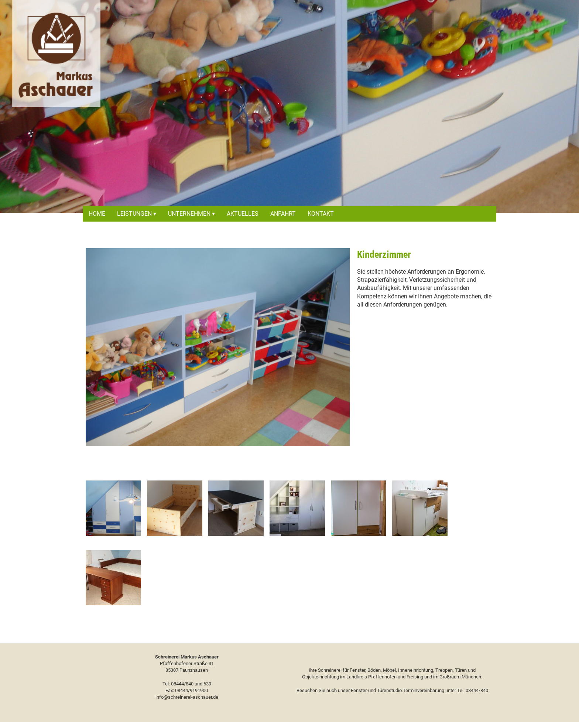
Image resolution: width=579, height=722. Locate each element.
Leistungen (134, 213)
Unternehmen (189, 213)
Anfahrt (283, 213)
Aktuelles (242, 213)
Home (97, 213)
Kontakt (321, 213)
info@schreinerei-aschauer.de (186, 697)
